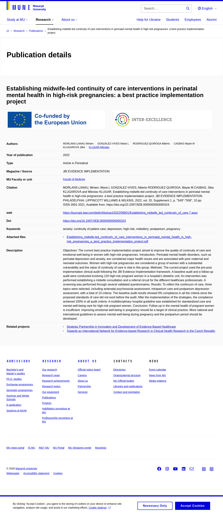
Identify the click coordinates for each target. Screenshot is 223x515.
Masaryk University (26, 468)
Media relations (157, 380)
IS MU (31, 447)
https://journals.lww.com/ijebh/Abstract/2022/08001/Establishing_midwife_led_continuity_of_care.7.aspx (130, 212)
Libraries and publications (127, 386)
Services (83, 392)
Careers (82, 375)
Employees (193, 20)
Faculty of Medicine (74, 179)
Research (51, 361)
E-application (13, 404)
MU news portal (15, 447)
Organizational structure (127, 375)
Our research (49, 369)
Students (172, 20)
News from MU (157, 375)
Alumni (211, 20)
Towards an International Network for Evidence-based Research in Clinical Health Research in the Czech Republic (141, 330)
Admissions (18, 361)
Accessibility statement (36, 473)
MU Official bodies (123, 380)
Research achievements (56, 380)
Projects (46, 403)
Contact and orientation (126, 392)
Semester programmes (19, 390)
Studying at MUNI (16, 410)
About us (87, 361)
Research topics (51, 386)
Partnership (84, 386)
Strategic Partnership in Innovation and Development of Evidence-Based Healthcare (121, 326)
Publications (49, 397)
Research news (51, 375)
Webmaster (12, 473)
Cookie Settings (100, 509)
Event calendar (157, 369)
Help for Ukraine (149, 20)
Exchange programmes (19, 384)
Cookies (58, 473)
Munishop (100, 447)
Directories (119, 369)
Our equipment (50, 392)
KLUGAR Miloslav (99, 147)
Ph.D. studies (14, 379)
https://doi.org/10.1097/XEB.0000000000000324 (94, 220)
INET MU (44, 447)
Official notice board (89, 369)
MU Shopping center (80, 447)
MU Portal (58, 447)
